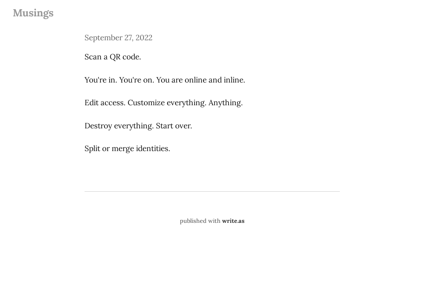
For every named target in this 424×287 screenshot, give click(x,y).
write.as (233, 220)
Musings (33, 12)
